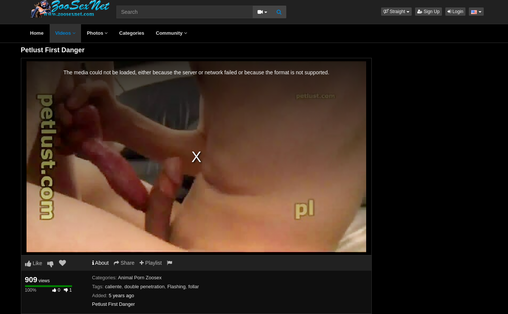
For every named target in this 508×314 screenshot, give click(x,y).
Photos (97, 33)
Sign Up (428, 11)
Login (456, 11)
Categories (131, 33)
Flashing (176, 286)
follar (193, 286)
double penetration (144, 286)
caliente (113, 286)
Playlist (151, 263)
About (100, 263)
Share (124, 263)
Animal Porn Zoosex (140, 277)
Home (37, 33)
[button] (396, 11)
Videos (65, 33)
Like (34, 263)
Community (171, 33)
